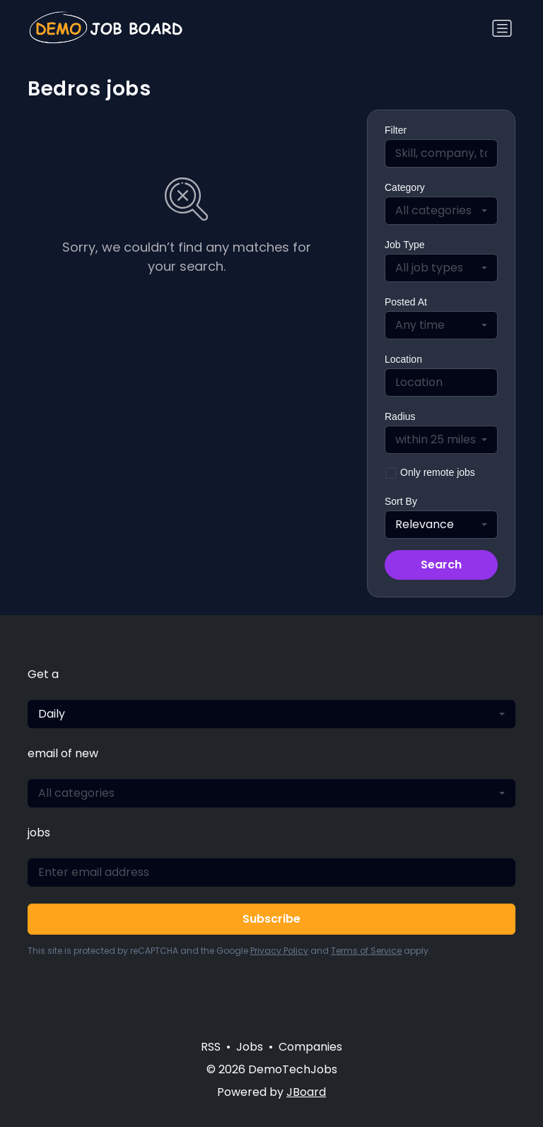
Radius (400, 416)
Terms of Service (366, 951)
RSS (211, 1047)
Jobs (249, 1047)
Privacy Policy (279, 951)
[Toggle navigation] (502, 28)
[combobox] (441, 211)
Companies (310, 1047)
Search (441, 564)
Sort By (401, 501)
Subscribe (271, 919)
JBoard (306, 1092)
